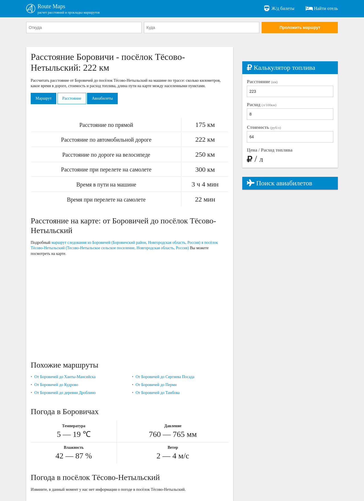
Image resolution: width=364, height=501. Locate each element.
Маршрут (43, 98)
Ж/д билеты (278, 8)
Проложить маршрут (300, 27)
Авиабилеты (102, 98)
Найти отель (322, 8)
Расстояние (71, 98)
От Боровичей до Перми (156, 385)
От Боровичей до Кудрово (56, 385)
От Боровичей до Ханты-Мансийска (65, 377)
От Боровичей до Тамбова (158, 393)
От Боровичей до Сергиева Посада (165, 377)
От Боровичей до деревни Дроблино (65, 393)
